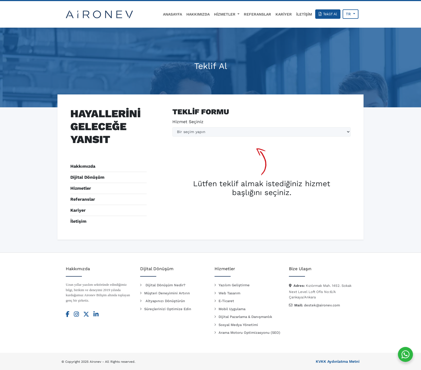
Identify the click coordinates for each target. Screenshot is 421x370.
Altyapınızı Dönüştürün (165, 301)
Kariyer (78, 210)
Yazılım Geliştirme (234, 285)
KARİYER (283, 14)
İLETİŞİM (304, 14)
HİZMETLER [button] (225, 14)
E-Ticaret (226, 301)
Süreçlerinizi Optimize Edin (167, 309)
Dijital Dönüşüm (87, 177)
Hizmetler (80, 188)
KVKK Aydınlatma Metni (338, 361)
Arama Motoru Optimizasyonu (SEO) (249, 333)
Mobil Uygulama (232, 309)
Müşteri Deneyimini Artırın (167, 293)
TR (349, 14)
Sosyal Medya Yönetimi (238, 325)
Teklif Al (328, 14)
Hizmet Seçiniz (188, 121)
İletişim (78, 221)
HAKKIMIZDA (198, 14)
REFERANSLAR (257, 14)
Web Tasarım (229, 293)
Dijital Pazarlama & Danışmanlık (245, 317)
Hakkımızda (82, 166)
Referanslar (82, 199)
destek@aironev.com (322, 305)
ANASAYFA (172, 14)
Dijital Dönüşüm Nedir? (165, 285)
